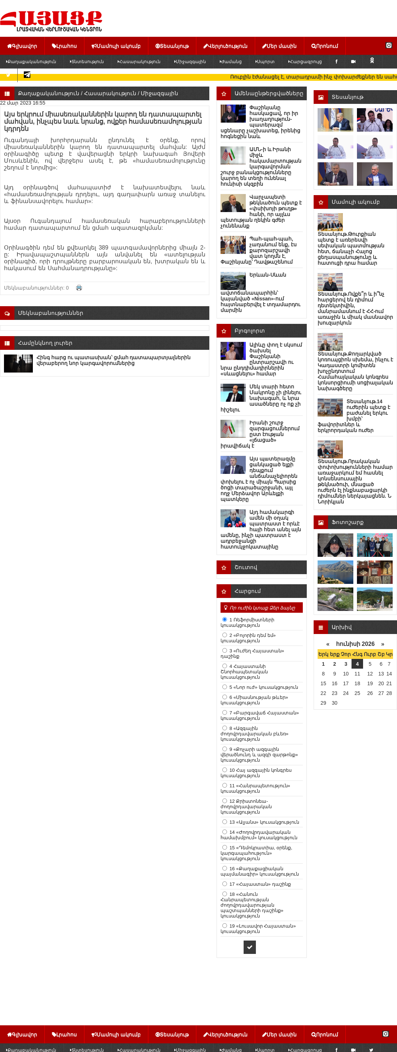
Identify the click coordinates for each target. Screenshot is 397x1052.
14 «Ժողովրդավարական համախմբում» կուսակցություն (259, 834)
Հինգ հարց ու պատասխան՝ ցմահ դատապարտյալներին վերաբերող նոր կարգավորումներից (113, 360)
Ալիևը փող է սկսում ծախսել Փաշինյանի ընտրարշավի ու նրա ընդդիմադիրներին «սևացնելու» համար (261, 359)
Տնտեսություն (87, 61)
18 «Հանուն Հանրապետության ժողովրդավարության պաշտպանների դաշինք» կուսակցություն (252, 905)
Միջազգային (190, 61)
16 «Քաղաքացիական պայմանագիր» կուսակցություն (260, 871)
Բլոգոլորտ (250, 330)
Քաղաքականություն (48, 93)
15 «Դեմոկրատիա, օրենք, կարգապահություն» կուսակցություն (256, 853)
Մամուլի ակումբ (116, 46)
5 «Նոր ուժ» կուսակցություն (263, 687)
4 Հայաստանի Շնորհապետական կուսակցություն (244, 672)
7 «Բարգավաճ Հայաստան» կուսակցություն (260, 715)
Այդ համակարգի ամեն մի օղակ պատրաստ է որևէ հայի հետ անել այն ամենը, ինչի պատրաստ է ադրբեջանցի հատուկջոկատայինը (261, 529)
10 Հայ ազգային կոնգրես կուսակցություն (256, 772)
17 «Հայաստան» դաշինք (259, 884)
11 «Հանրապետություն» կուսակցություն (255, 788)
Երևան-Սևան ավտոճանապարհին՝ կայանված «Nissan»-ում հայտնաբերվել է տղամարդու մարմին (260, 292)
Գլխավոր (22, 46)
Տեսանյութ (172, 46)
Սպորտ (265, 61)
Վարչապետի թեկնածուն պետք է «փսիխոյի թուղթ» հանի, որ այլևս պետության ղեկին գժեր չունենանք (261, 211)
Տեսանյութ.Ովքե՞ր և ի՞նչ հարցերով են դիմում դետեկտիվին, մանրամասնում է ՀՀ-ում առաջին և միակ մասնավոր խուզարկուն (355, 308)
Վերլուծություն (226, 46)
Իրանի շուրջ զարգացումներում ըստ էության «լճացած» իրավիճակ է (260, 434)
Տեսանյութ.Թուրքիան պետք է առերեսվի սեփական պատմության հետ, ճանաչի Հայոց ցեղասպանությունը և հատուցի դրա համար (351, 248)
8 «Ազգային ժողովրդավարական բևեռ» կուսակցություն (254, 734)
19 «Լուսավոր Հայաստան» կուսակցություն (258, 928)
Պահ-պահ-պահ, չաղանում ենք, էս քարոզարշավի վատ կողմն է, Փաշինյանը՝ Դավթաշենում (259, 250)
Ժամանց (231, 61)
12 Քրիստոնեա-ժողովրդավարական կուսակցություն (246, 806)
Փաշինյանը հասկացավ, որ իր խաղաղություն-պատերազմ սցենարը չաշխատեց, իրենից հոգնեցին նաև (260, 122)
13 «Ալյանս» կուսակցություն (263, 822)
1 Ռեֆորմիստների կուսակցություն (247, 622)
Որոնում (324, 46)
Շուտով (246, 567)
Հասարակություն (139, 61)
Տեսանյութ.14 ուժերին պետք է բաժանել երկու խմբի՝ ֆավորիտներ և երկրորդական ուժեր (354, 416)
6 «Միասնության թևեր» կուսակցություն (254, 700)
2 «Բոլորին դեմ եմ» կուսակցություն (248, 638)
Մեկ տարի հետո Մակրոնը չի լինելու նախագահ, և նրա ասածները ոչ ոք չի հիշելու (261, 398)
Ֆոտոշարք (348, 522)
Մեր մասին (279, 46)
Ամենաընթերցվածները (269, 93)
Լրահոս (64, 46)
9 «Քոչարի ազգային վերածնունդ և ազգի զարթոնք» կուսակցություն (259, 755)
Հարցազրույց (305, 61)
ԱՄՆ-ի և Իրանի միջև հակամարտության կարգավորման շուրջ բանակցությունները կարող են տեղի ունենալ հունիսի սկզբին (261, 166)
